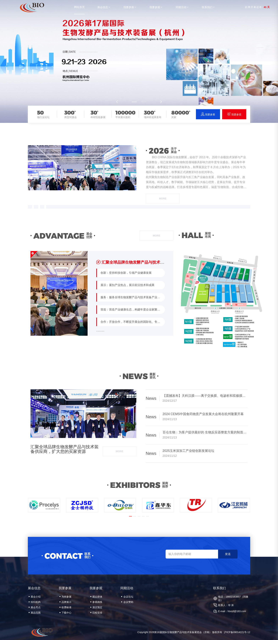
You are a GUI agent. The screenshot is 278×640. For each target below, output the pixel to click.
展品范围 (35, 612)
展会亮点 (35, 607)
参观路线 (96, 602)
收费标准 (65, 607)
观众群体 (96, 596)
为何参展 (65, 596)
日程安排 (96, 612)
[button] (161, 102)
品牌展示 (65, 602)
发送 (228, 553)
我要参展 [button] (130, 7)
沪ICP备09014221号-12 (237, 632)
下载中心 (65, 612)
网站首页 (79, 7)
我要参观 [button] (156, 7)
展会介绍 (35, 596)
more (162, 198)
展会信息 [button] (104, 7)
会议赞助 (127, 602)
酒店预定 (96, 607)
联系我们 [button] (208, 7)
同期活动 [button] (182, 7)
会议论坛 (127, 596)
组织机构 (35, 602)
